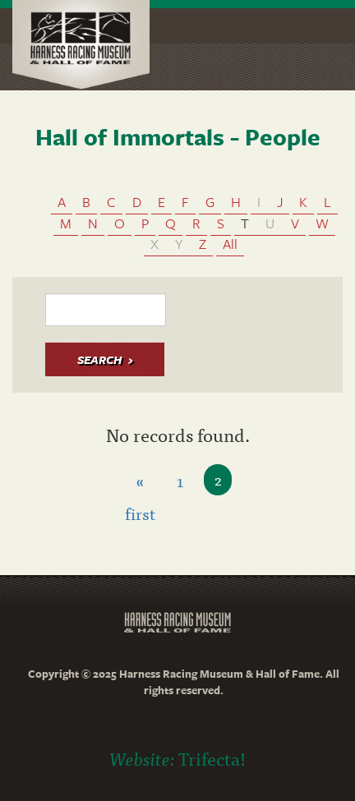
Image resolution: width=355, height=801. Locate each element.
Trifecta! (212, 757)
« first (140, 482)
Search (99, 359)
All (230, 243)
